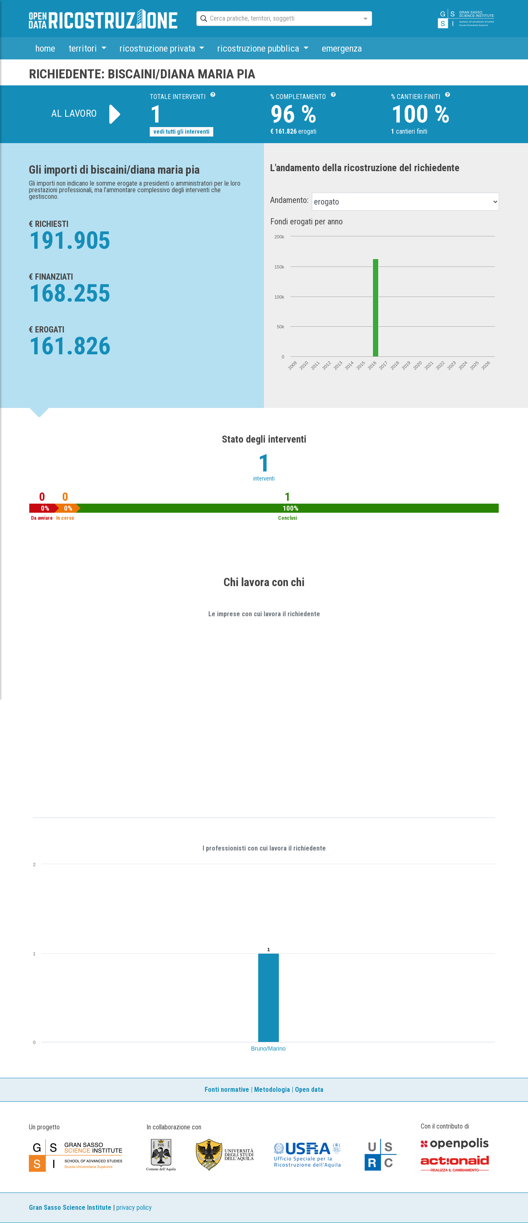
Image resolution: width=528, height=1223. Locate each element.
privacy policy (134, 1207)
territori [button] (83, 48)
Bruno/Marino (268, 1048)
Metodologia (272, 1089)
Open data (309, 1089)
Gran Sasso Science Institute (70, 1207)
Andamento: (289, 200)
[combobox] (277, 19)
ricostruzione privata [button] (158, 48)
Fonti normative (227, 1089)
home (45, 48)
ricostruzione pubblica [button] (259, 48)
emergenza (342, 48)
